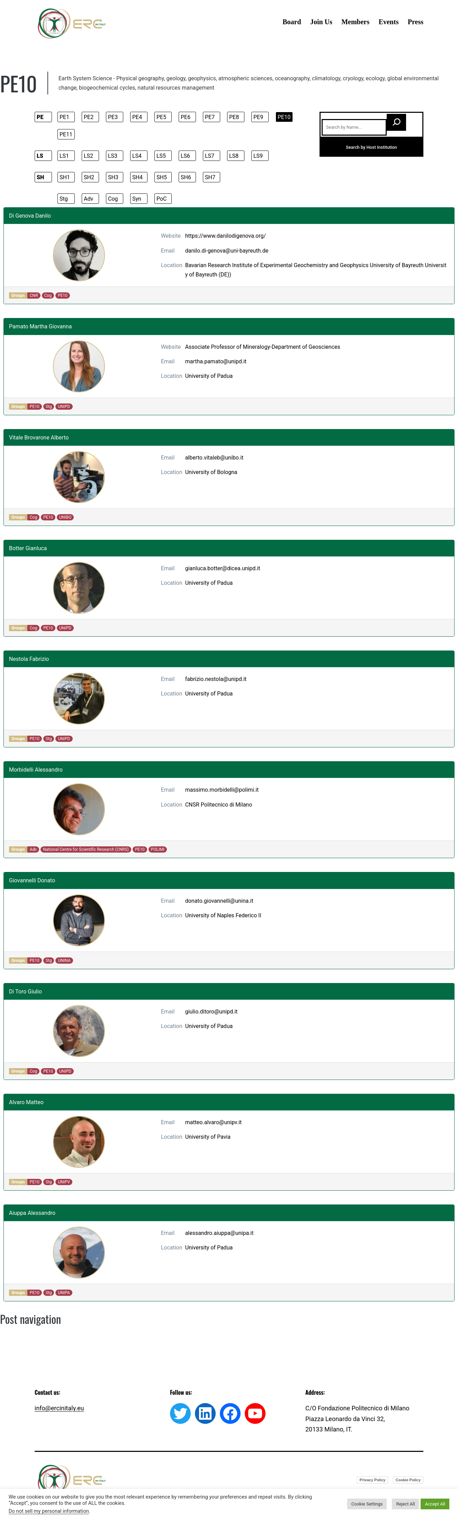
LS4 (137, 156)
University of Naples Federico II (223, 915)
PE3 (113, 117)
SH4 (137, 177)
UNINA (64, 960)
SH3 (113, 177)
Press (415, 22)
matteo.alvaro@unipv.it (213, 1122)
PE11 (66, 134)
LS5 (161, 156)
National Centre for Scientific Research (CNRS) (86, 849)
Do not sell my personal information (49, 1511)
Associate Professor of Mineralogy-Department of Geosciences (262, 347)
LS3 (112, 156)
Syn (136, 198)
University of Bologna (211, 472)
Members (355, 22)
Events (389, 22)
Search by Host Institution (371, 147)
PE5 (161, 117)
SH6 (186, 177)
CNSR (192, 804)
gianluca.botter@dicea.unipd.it (222, 568)
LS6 (185, 156)
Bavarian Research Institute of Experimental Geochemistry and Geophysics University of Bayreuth (304, 265)
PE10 (284, 117)
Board (291, 22)
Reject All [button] (405, 1504)
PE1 (64, 117)
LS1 (64, 156)
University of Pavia (208, 1137)
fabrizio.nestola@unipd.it (215, 679)
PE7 (210, 117)
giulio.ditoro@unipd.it (211, 1011)
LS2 (88, 156)
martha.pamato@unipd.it (215, 361)
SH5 (161, 177)
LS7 (209, 156)
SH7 (210, 177)
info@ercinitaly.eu (59, 1408)
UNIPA (64, 1292)
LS (40, 156)
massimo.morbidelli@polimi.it (222, 789)
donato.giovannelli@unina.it (219, 901)
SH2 (89, 177)
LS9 (258, 156)
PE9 (258, 117)
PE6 (185, 117)
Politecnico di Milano (226, 804)
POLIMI (157, 849)
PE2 (88, 117)
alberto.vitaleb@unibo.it (214, 457)
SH (40, 177)
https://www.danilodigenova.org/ (225, 236)
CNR (34, 295)
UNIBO (65, 517)
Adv (88, 198)
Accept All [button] (435, 1504)
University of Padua (209, 376)
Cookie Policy (408, 1480)
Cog (113, 198)
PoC (161, 198)
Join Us (321, 22)
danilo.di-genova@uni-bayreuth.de (227, 250)
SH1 (65, 177)
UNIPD (64, 406)
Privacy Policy (373, 1480)
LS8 (234, 156)
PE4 (137, 117)
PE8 (234, 117)
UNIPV (64, 1182)
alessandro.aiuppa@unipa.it (219, 1233)
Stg (64, 198)
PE (40, 117)
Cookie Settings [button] (367, 1504)
